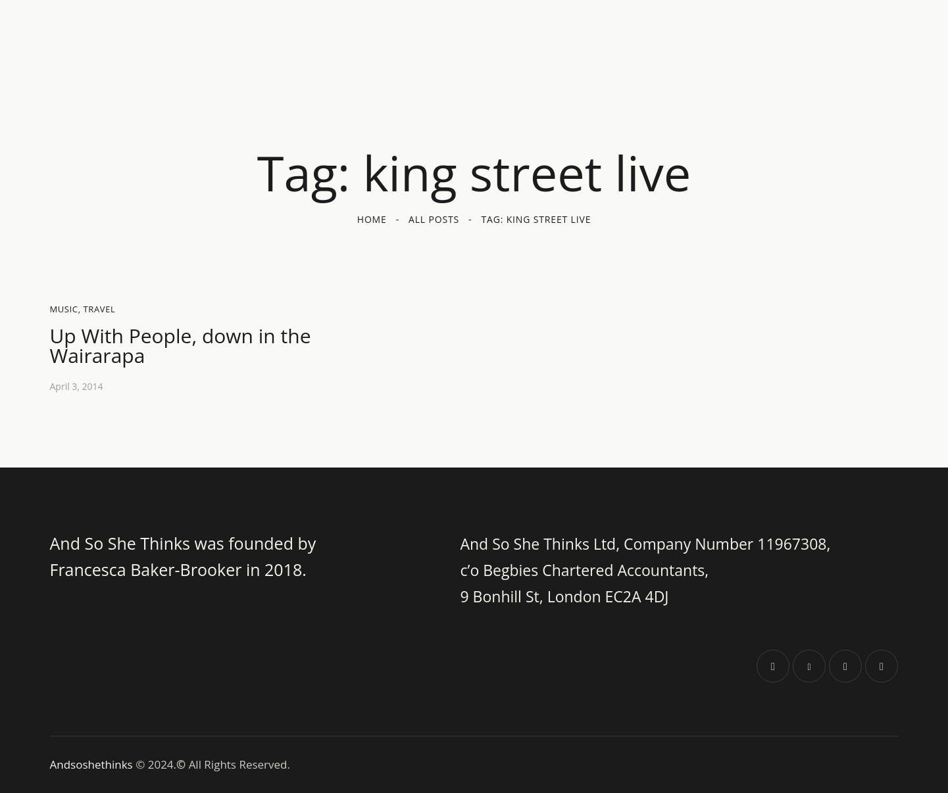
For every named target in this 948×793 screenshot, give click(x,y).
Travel (100, 309)
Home (372, 219)
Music (64, 309)
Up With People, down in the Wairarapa (180, 346)
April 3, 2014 (76, 386)
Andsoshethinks (93, 764)
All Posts (434, 219)
